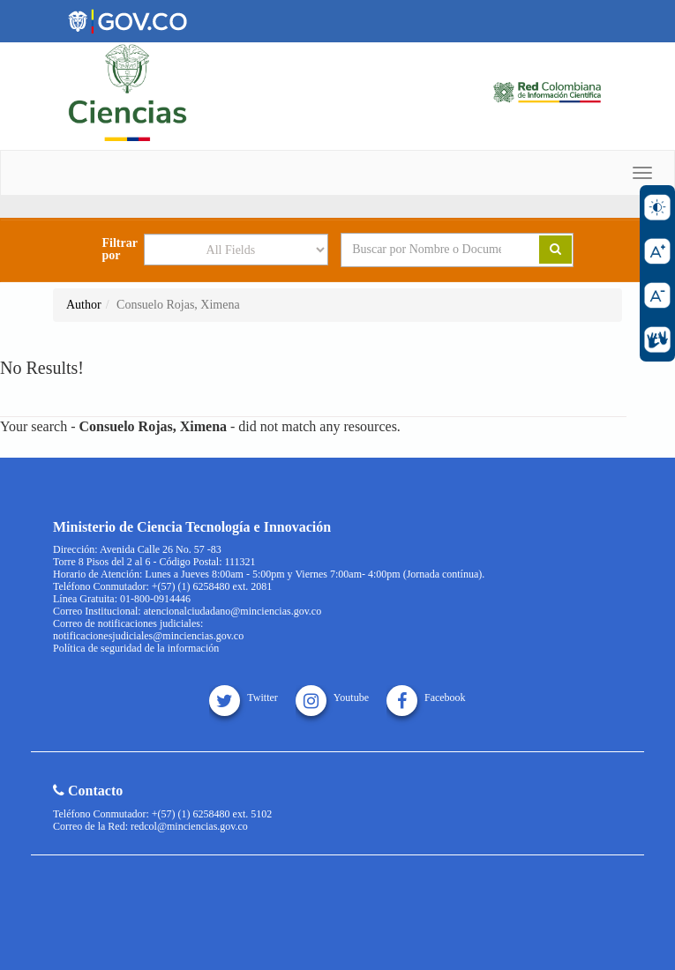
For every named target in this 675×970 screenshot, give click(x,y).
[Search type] (236, 249)
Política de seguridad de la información (136, 648)
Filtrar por (119, 249)
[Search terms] (426, 250)
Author (83, 304)
